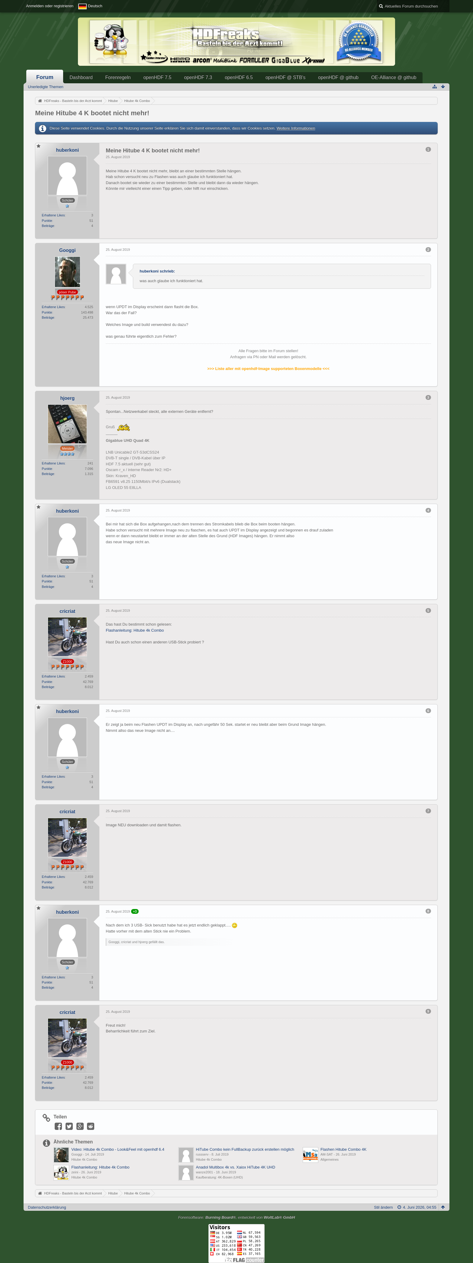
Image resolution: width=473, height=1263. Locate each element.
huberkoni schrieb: (157, 271)
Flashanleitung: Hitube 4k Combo (135, 630)
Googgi (76, 1154)
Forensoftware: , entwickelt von (236, 1217)
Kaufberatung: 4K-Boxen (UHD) (219, 1177)
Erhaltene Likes (53, 215)
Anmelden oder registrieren (49, 6)
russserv (202, 1154)
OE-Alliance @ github (393, 77)
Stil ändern (383, 1207)
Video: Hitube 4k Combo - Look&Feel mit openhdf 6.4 (117, 1149)
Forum (44, 77)
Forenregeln (118, 77)
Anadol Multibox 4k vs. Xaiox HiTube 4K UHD (235, 1167)
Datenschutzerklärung (47, 1207)
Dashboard (80, 77)
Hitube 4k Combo (84, 1159)
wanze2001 (204, 1172)
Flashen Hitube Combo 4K (343, 1149)
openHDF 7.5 (157, 77)
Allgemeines (329, 1159)
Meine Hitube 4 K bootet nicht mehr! (92, 113)
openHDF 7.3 (198, 77)
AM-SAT (326, 1154)
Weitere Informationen (296, 128)
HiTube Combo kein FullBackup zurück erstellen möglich (245, 1149)
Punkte (47, 220)
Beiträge (48, 226)
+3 (135, 911)
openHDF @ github (338, 77)
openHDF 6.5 (239, 77)
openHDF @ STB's (285, 77)
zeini (74, 1172)
